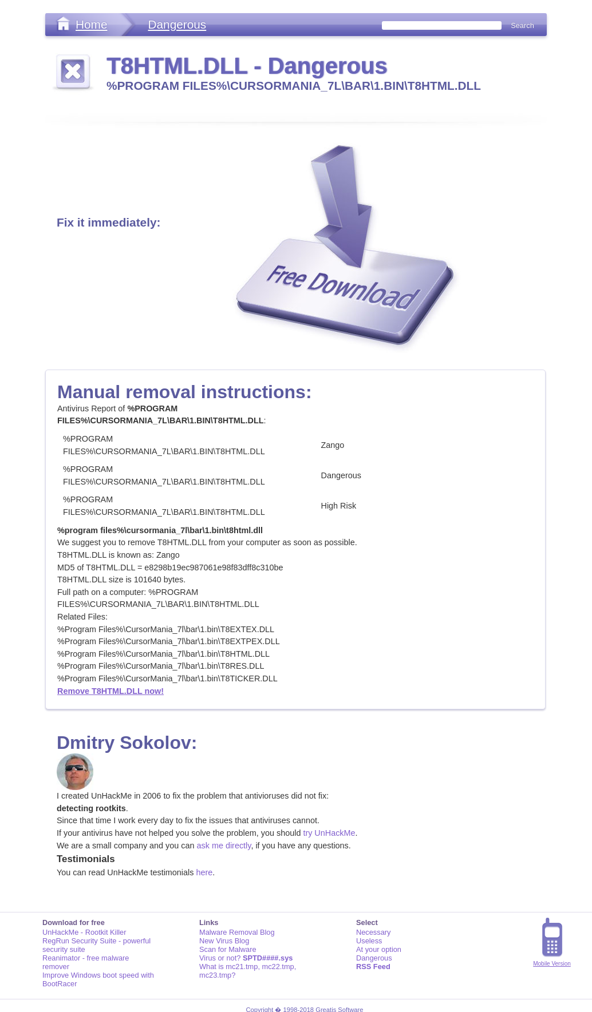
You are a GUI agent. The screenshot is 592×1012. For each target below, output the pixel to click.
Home (91, 24)
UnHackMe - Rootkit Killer (84, 932)
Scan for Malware (227, 949)
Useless (369, 940)
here (204, 872)
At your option (378, 949)
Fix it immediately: (108, 222)
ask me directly (224, 845)
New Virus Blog (224, 940)
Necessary (373, 932)
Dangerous (177, 24)
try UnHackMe (329, 833)
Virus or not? (246, 958)
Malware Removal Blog (237, 932)
